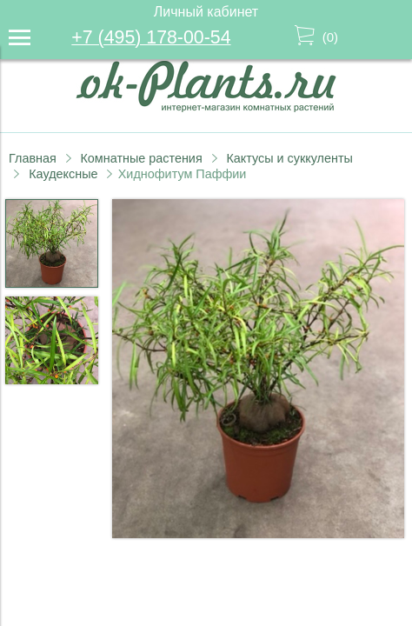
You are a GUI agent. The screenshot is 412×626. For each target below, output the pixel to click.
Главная (32, 158)
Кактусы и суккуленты (289, 158)
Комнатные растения (141, 158)
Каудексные (63, 174)
